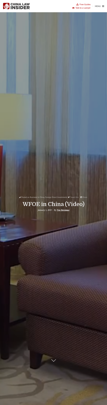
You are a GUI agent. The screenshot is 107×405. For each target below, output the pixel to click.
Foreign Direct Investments (56, 197)
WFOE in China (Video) (54, 204)
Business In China (37, 197)
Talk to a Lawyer (83, 7)
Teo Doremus (63, 210)
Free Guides (85, 4)
